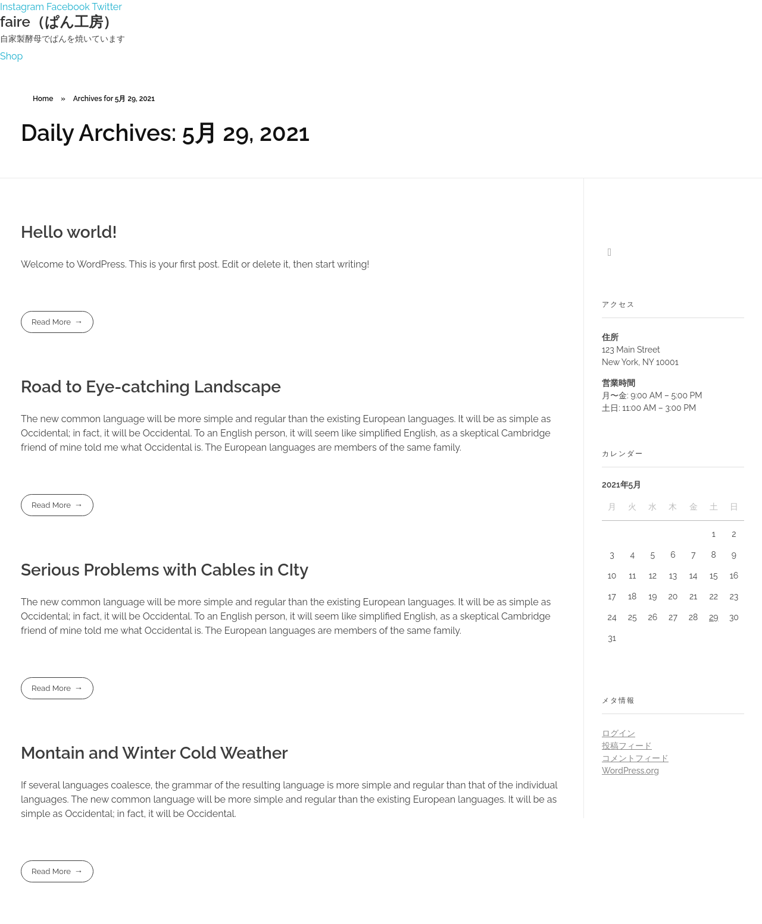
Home (43, 99)
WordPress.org (630, 770)
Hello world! (69, 232)
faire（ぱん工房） (58, 21)
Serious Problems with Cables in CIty (164, 570)
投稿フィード (627, 745)
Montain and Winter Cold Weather (154, 753)
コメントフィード (635, 758)
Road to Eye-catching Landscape (151, 387)
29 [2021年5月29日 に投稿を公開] (714, 617)
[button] (11, 56)
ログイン (618, 733)
